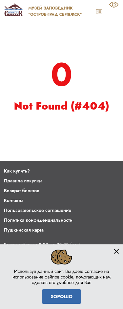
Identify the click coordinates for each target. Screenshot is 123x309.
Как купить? (17, 171)
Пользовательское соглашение (37, 210)
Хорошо (61, 296)
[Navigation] (115, 12)
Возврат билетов (21, 190)
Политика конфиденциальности (38, 220)
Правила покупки (23, 180)
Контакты (13, 200)
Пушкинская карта (24, 230)
